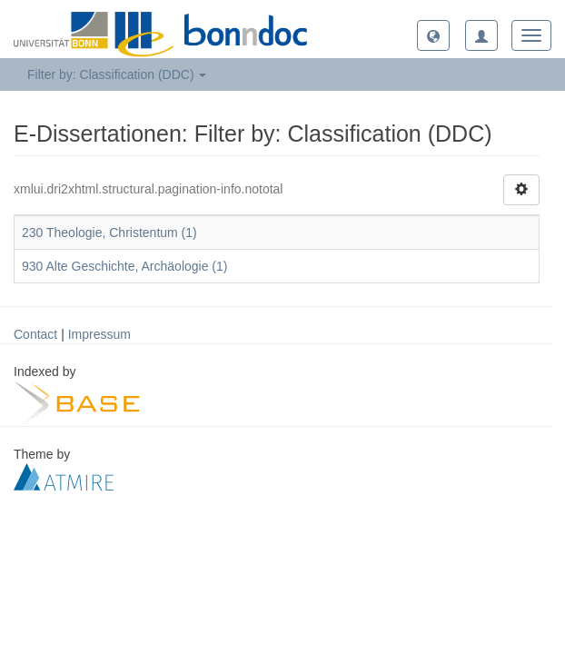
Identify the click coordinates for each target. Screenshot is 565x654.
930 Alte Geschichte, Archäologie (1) (124, 266)
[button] (433, 35)
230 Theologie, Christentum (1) (109, 232)
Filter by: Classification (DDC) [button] (116, 74)
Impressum (99, 334)
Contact (35, 334)
